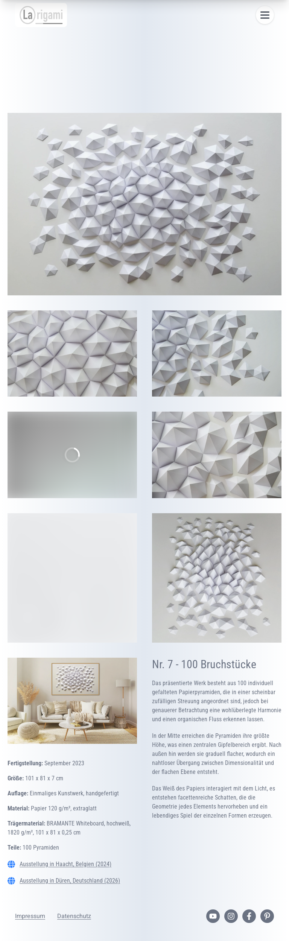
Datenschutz (74, 916)
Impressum (30, 916)
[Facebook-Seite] (249, 916)
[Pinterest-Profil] (267, 916)
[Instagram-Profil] (231, 916)
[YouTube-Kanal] (213, 916)
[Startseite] (41, 15)
